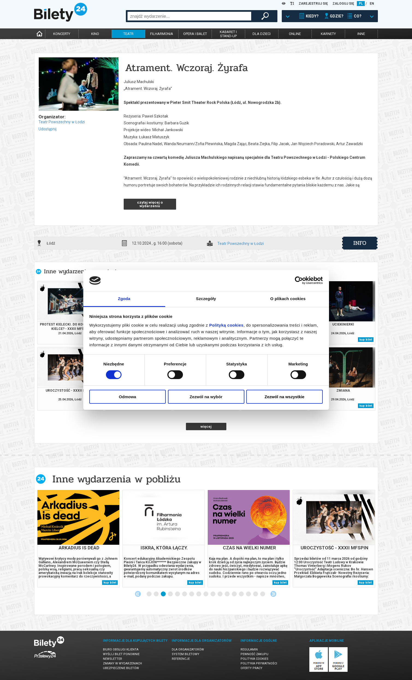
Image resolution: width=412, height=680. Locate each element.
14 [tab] (241, 594)
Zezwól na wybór (205, 396)
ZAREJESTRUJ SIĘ (313, 3)
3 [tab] (163, 594)
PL (361, 3)
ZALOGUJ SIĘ (343, 3)
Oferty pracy (251, 668)
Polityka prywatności (259, 663)
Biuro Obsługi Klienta (120, 649)
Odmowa (127, 396)
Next (273, 594)
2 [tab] (156, 594)
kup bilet (365, 339)
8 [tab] (199, 594)
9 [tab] (206, 594)
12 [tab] (227, 594)
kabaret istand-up (228, 34)
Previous (138, 594)
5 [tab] (177, 594)
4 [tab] (170, 594)
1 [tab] (149, 594)
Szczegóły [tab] (206, 298)
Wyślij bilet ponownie (121, 654)
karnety (328, 34)
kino (95, 34)
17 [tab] (263, 594)
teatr (128, 34)
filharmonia (161, 34)
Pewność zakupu (254, 654)
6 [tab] (185, 594)
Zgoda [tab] (124, 298)
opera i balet (195, 34)
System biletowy (185, 654)
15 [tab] (248, 594)
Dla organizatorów (188, 649)
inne (361, 34)
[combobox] (189, 16)
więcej (206, 426)
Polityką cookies (226, 325)
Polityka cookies (254, 659)
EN (372, 3)
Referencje (181, 659)
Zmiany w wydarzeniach (122, 663)
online (295, 34)
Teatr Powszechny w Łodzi (61, 122)
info (359, 243)
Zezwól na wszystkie (284, 396)
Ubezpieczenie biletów (121, 668)
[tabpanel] (78, 538)
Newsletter (112, 659)
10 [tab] (213, 594)
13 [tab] (234, 594)
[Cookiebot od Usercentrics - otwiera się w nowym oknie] (299, 280)
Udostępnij (47, 129)
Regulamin (249, 649)
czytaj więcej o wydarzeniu (150, 204)
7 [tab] (192, 594)
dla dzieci (262, 34)
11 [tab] (220, 594)
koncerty (61, 34)
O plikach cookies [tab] (288, 298)
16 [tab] (256, 594)
